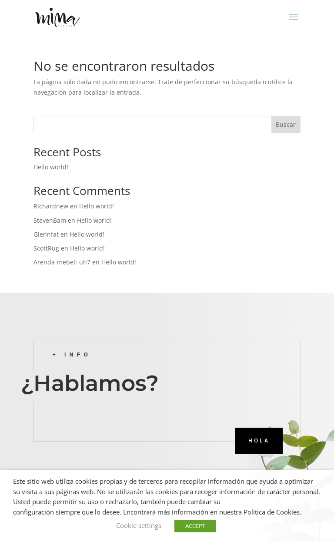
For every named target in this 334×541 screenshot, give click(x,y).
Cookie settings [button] (138, 525)
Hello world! (50, 167)
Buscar (286, 124)
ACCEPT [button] (195, 526)
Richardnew (50, 206)
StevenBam (49, 220)
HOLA (259, 440)
